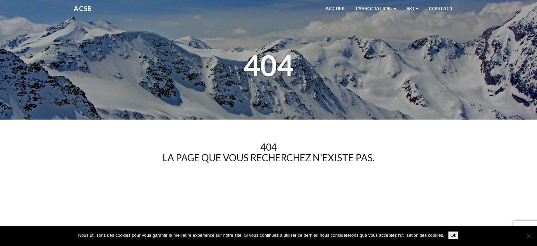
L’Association (376, 8)
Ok (453, 235)
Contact (441, 8)
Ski (412, 8)
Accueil (335, 8)
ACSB (83, 8)
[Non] (528, 236)
